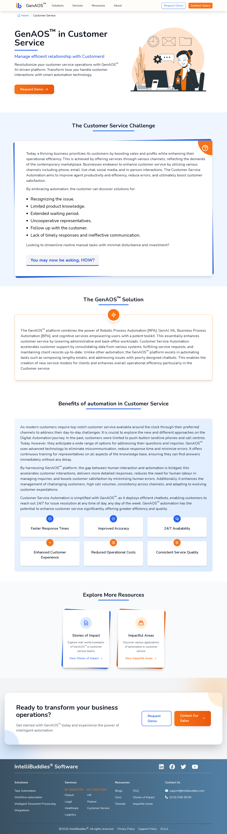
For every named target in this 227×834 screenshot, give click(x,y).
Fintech (69, 795)
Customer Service (98, 808)
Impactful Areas (143, 804)
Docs (118, 797)
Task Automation (25, 791)
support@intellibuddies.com (186, 791)
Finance (92, 802)
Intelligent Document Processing (35, 804)
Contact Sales (200, 6)
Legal (68, 802)
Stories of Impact (143, 797)
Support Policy (147, 829)
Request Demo (173, 6)
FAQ (136, 791)
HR (89, 795)
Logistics (70, 815)
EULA (164, 829)
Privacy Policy (126, 829)
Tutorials (120, 804)
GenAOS (36, 5)
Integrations (21, 810)
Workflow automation (28, 797)
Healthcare (72, 808)
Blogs (118, 791)
